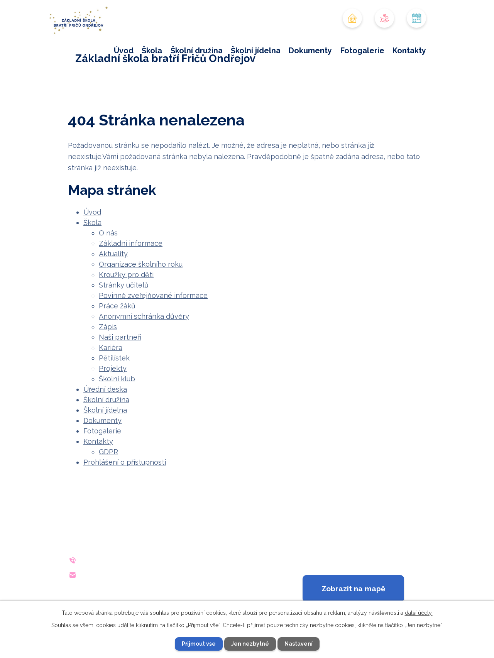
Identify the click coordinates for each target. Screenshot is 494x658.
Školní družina (197, 50)
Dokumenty (310, 50)
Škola (152, 50)
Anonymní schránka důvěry (144, 316)
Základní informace (130, 243)
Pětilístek (114, 358)
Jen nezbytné (250, 644)
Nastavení (298, 644)
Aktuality (113, 254)
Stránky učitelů (124, 285)
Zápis (108, 327)
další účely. (419, 613)
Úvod (124, 50)
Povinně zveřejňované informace (153, 295)
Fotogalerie (362, 50)
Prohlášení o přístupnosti (124, 462)
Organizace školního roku (141, 264)
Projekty (113, 368)
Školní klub (117, 379)
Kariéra (110, 347)
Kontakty (409, 50)
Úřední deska (105, 389)
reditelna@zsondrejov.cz (145, 575)
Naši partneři (120, 337)
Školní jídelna (256, 50)
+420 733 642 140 (130, 560)
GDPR (108, 452)
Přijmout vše (199, 644)
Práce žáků (117, 306)
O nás (108, 233)
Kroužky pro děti (126, 275)
